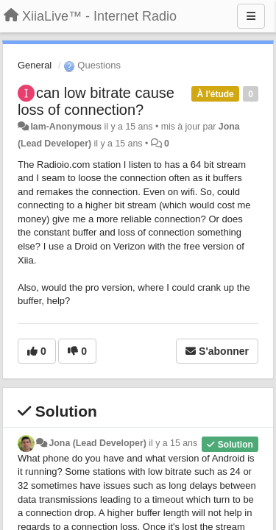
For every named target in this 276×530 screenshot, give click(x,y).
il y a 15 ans (173, 443)
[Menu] (251, 16)
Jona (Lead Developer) (97, 443)
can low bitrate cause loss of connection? (96, 101)
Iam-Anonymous (66, 126)
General (35, 65)
